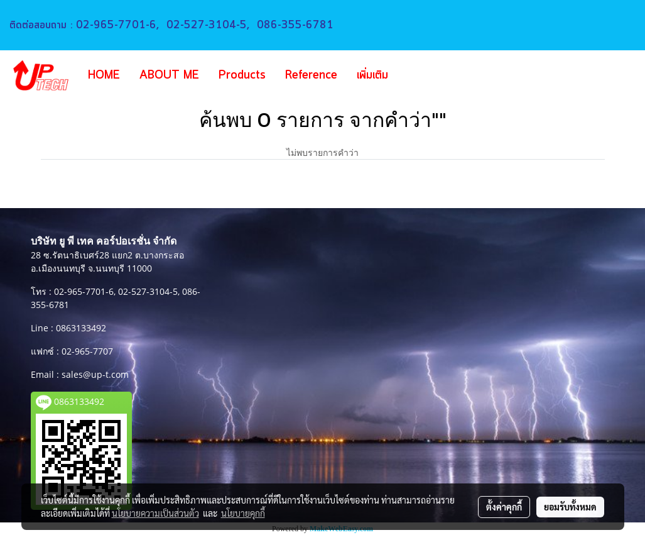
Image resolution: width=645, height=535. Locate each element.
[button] (416, 75)
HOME (104, 75)
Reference (311, 75)
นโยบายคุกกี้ (243, 513)
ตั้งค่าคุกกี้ (504, 506)
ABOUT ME (169, 75)
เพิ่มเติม (372, 75)
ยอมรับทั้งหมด (570, 506)
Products (242, 75)
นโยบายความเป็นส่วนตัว (155, 513)
